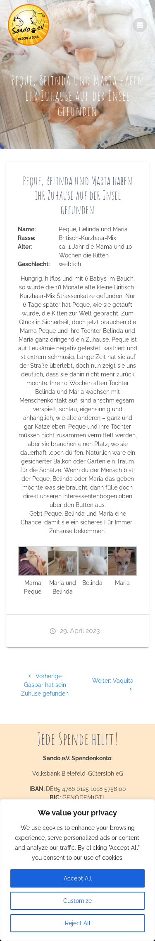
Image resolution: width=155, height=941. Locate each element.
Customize (77, 900)
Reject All (78, 923)
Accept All (78, 878)
